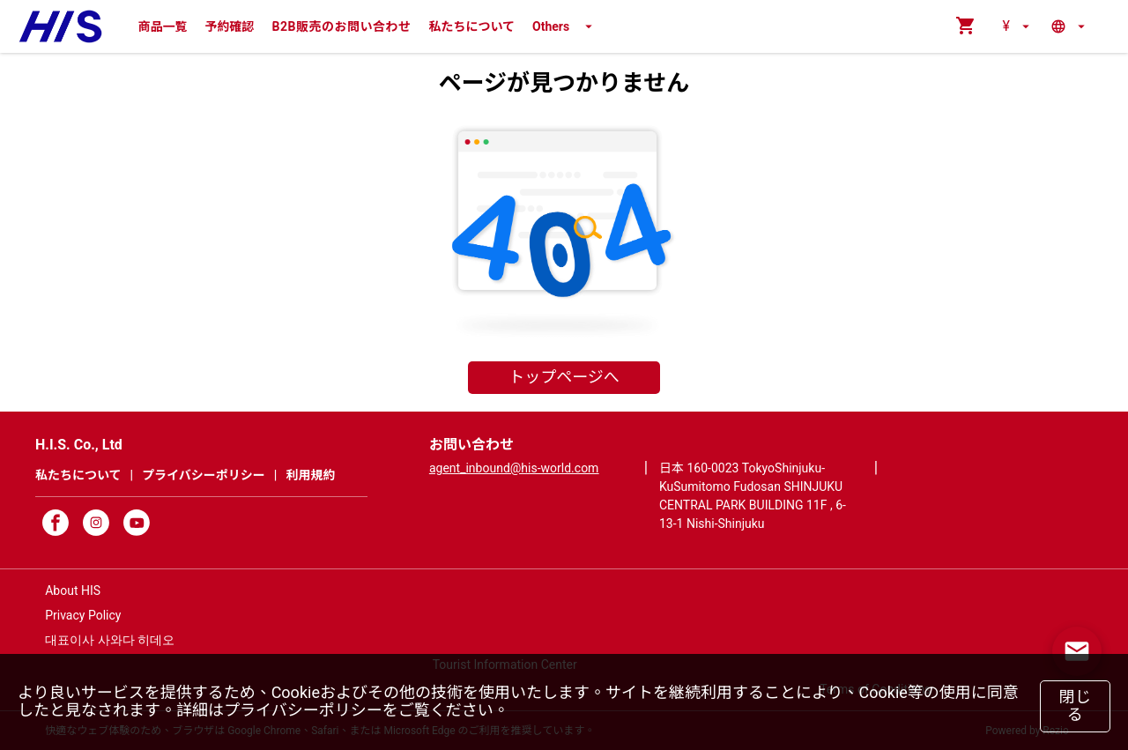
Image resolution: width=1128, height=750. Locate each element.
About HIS (72, 590)
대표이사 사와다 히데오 (109, 640)
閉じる (1075, 705)
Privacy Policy (83, 615)
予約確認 (230, 26)
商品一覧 (163, 26)
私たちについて (471, 26)
